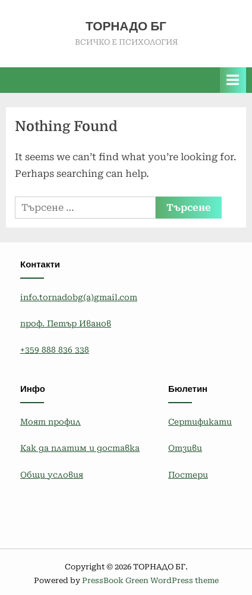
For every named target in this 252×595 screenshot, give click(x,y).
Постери (188, 474)
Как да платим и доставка (80, 448)
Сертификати (200, 421)
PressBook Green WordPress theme (150, 580)
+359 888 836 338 (54, 349)
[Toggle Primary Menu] (233, 80)
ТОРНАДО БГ (126, 26)
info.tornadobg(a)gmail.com (78, 297)
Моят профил (50, 421)
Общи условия (51, 474)
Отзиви (185, 448)
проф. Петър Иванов (65, 323)
